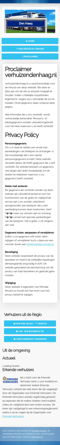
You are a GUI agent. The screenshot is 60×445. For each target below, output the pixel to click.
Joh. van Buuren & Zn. (30, 331)
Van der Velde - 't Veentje (30, 324)
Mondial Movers (39, 431)
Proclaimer (30, 57)
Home (30, 41)
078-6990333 (37, 437)
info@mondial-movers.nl (40, 244)
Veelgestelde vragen (30, 49)
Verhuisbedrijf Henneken (30, 339)
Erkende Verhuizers (13, 416)
